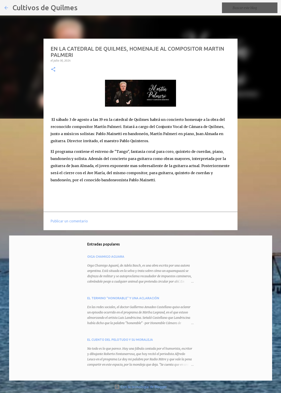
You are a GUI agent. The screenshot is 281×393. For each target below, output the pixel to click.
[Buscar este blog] (254, 7)
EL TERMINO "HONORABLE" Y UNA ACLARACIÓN (123, 298)
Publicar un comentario (69, 221)
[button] (53, 70)
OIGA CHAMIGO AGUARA (105, 256)
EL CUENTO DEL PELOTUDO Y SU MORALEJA (120, 339)
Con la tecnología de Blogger (140, 387)
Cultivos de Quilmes (44, 8)
